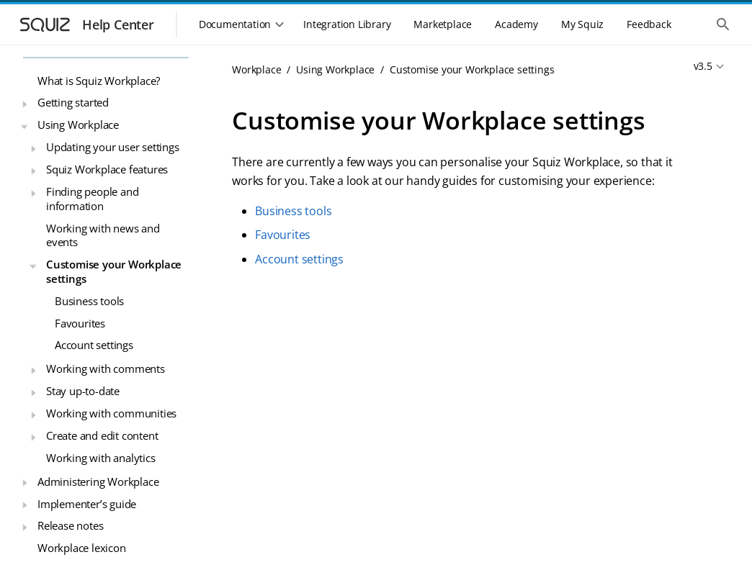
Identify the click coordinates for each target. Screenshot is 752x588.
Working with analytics (101, 458)
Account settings (94, 345)
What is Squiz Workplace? (98, 80)
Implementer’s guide (86, 504)
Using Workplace (78, 124)
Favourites (80, 323)
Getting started (73, 102)
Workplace (256, 69)
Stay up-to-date (83, 391)
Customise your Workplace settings (114, 271)
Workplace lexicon (81, 547)
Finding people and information (92, 198)
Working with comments (105, 368)
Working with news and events (103, 235)
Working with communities (111, 413)
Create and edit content (102, 435)
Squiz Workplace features (107, 169)
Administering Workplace (97, 481)
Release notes (70, 525)
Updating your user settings (112, 147)
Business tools (89, 301)
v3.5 (703, 66)
